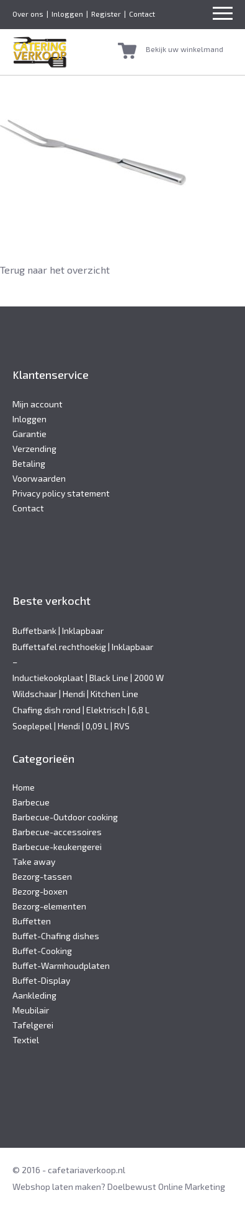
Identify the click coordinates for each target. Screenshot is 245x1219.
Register (106, 13)
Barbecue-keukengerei (57, 846)
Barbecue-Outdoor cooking (65, 817)
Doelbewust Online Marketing (166, 1186)
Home (23, 787)
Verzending (34, 448)
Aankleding (34, 995)
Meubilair (30, 1010)
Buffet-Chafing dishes (55, 936)
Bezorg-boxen (40, 891)
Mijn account (37, 404)
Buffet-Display (41, 980)
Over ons (27, 13)
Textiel (25, 1040)
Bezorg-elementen (49, 906)
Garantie (29, 433)
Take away (33, 861)
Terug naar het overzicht (55, 269)
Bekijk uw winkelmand (184, 49)
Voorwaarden (39, 478)
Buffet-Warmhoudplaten (61, 965)
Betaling (28, 463)
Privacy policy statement (61, 493)
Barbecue (31, 802)
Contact (142, 13)
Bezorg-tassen (42, 876)
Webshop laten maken (56, 1186)
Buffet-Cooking (42, 950)
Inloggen (67, 13)
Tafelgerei (32, 1025)
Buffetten (31, 921)
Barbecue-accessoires (57, 831)
